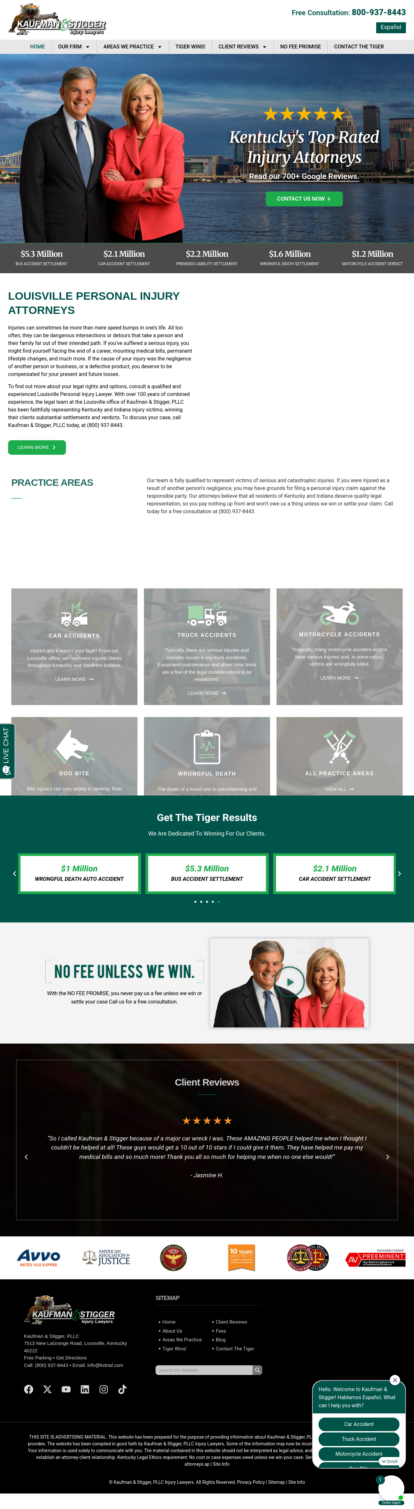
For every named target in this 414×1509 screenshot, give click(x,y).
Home (37, 47)
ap (206, 1471)
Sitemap (276, 1489)
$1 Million (79, 876)
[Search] (257, 1378)
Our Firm (74, 47)
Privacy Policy (251, 1489)
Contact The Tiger (359, 47)
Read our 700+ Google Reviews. (304, 176)
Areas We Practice (133, 47)
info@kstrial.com (105, 1372)
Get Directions (71, 1365)
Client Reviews (243, 47)
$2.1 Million (334, 876)
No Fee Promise (300, 47)
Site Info (221, 1471)
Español (391, 27)
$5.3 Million (207, 876)
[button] (14, 881)
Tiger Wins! (190, 47)
